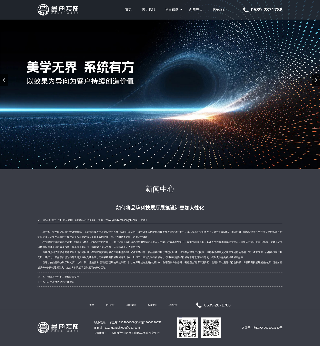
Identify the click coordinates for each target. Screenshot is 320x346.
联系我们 (173, 305)
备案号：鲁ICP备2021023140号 (262, 327)
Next (316, 80)
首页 (91, 305)
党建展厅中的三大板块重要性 (63, 276)
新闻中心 (152, 305)
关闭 (143, 220)
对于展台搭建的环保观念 (60, 281)
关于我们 (110, 305)
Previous (4, 80)
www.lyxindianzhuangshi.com (121, 220)
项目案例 (131, 305)
